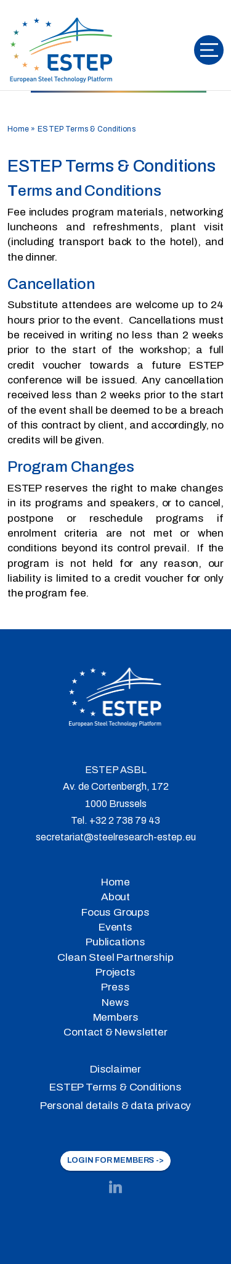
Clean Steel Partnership (115, 957)
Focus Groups (115, 912)
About (115, 897)
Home (18, 129)
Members (116, 1017)
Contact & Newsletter (115, 1032)
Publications (115, 942)
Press (115, 987)
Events (115, 927)
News (115, 1002)
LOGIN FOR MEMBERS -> (115, 1160)
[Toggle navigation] (209, 50)
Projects (115, 972)
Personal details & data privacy (116, 1105)
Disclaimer (115, 1069)
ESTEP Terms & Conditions (115, 1087)
